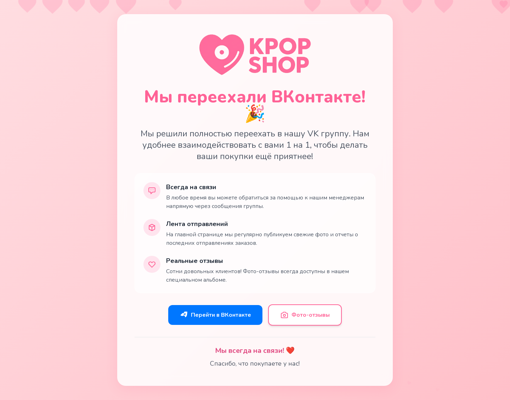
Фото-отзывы (305, 315)
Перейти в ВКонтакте (215, 315)
